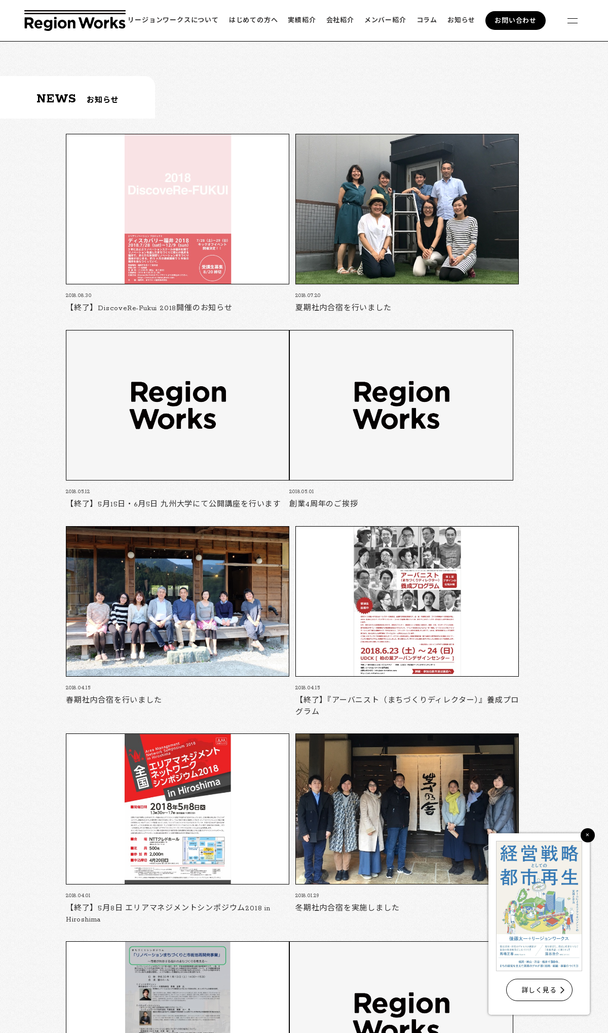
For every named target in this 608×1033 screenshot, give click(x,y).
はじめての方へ (253, 20)
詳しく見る (539, 990)
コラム (426, 20)
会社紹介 (340, 20)
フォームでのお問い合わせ (399, 937)
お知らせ (461, 20)
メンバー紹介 (385, 20)
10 (357, 811)
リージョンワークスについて (173, 20)
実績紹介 (302, 20)
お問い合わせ (516, 21)
